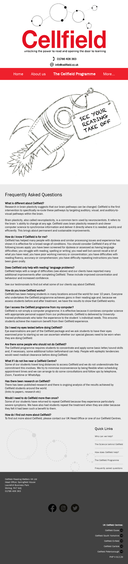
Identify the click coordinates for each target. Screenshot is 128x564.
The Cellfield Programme (107, 460)
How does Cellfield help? (107, 452)
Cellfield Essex (114, 530)
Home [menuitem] (18, 73)
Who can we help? (104, 436)
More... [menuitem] (109, 73)
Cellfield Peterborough (110, 551)
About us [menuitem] (38, 73)
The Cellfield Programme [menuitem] (74, 73)
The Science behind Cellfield (109, 444)
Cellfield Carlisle (113, 546)
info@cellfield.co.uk (66, 65)
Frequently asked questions (108, 468)
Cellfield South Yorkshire (109, 535)
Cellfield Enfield (113, 540)
